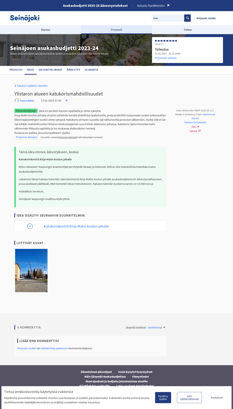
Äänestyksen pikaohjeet (96, 372)
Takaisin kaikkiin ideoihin (31, 85)
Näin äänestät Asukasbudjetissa (105, 376)
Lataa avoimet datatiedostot (135, 386)
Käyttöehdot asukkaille (94, 386)
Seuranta (91, 69)
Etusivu (45, 29)
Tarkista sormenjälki (195, 122)
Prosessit (116, 29)
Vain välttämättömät (189, 397)
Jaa (195, 126)
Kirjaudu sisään (206, 18)
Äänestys (73, 69)
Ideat (30, 69)
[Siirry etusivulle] (26, 18)
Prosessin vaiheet (165, 58)
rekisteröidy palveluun (54, 348)
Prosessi (15, 69)
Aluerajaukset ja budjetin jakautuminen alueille (117, 381)
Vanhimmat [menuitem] (155, 327)
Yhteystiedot (140, 376)
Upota (195, 130)
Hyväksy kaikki (163, 397)
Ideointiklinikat (50, 69)
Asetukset (217, 397)
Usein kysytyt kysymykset (135, 372)
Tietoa (187, 29)
